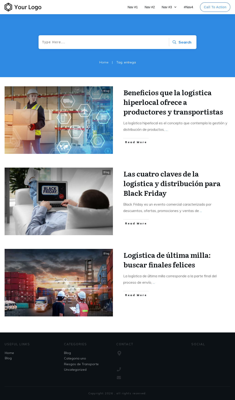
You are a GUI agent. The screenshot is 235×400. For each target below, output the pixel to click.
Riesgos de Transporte (81, 364)
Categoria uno (75, 358)
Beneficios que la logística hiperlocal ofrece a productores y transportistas (173, 102)
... (166, 129)
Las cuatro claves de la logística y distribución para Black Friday (172, 183)
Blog (106, 91)
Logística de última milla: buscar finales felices (167, 259)
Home (9, 353)
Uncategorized (75, 369)
